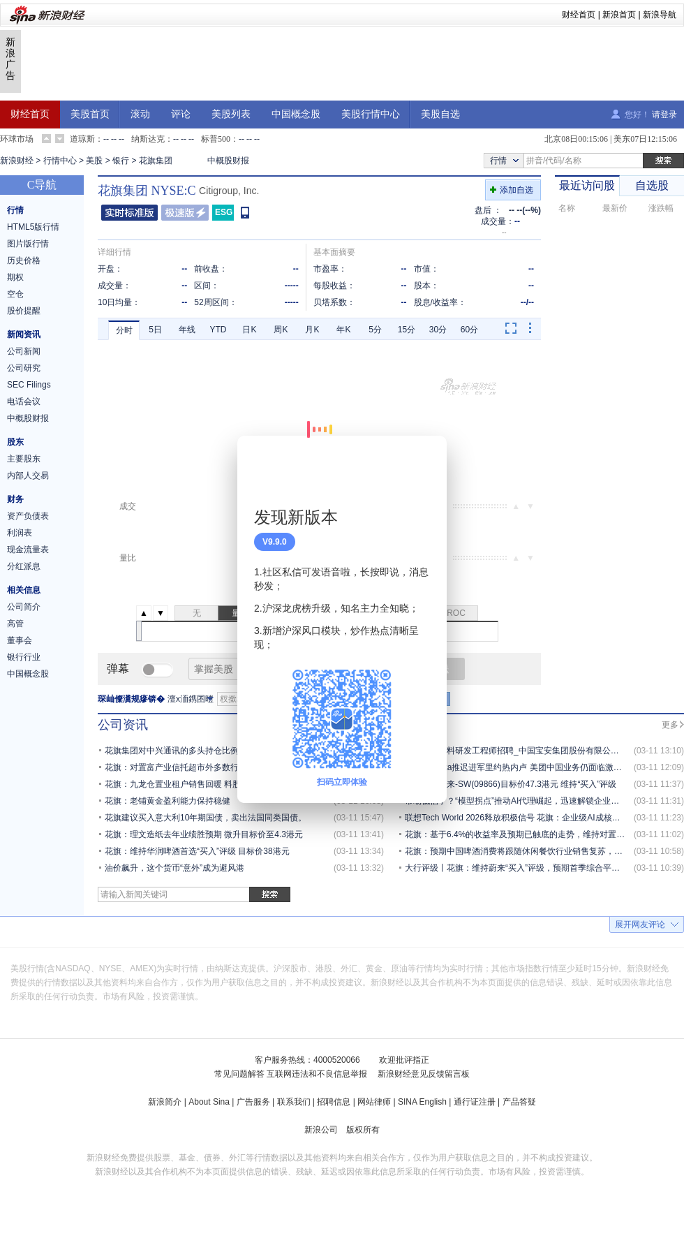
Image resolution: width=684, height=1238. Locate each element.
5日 (155, 329)
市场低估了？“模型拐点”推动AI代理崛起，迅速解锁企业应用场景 (524, 801)
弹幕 (118, 669)
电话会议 (23, 401)
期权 (15, 277)
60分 (469, 329)
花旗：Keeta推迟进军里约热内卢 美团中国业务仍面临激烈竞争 (522, 767)
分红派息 (23, 566)
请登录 (664, 114)
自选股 (652, 185)
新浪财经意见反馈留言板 (424, 1074)
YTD (218, 329)
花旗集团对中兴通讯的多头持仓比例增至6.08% (192, 751)
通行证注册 (475, 1102)
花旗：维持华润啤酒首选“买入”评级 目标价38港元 (197, 851)
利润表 (19, 533)
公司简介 (23, 607)
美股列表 (231, 114)
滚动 (140, 114)
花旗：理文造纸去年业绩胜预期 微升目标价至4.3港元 (204, 834)
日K (249, 329)
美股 (94, 160)
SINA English (422, 1102)
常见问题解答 (239, 1074)
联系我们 (294, 1102)
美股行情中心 (370, 114)
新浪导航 (659, 15)
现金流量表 (28, 549)
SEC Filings (29, 385)
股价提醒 (23, 311)
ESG (223, 212)
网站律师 (374, 1102)
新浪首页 (619, 15)
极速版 (185, 213)
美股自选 (440, 114)
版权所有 (363, 1130)
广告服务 (253, 1102)
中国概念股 (296, 114)
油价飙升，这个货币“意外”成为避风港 (174, 868)
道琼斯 (82, 139)
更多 (670, 725)
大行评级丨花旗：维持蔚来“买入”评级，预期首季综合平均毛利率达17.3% (541, 868)
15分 (406, 329)
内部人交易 (28, 475)
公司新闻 (23, 351)
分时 (124, 330)
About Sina (209, 1102)
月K (312, 329)
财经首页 (578, 15)
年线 (187, 329)
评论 (181, 114)
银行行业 (23, 657)
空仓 (15, 294)
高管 (15, 623)
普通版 (129, 213)
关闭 (428, 460)
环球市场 (17, 139)
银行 (120, 160)
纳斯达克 (148, 139)
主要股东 (23, 459)
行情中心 (60, 160)
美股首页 (90, 114)
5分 (375, 329)
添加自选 (516, 190)
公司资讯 (123, 725)
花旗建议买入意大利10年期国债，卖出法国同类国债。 (205, 818)
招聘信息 (333, 1102)
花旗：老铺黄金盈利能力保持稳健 (167, 801)
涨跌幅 (661, 208)
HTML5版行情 (33, 227)
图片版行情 (28, 244)
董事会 (19, 640)
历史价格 (23, 260)
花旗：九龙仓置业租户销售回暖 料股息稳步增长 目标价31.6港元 (224, 784)
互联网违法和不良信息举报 (317, 1074)
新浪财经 (17, 160)
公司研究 (23, 368)
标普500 (215, 139)
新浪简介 (164, 1102)
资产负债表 (28, 516)
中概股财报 (228, 160)
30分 (438, 329)
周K (281, 329)
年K (343, 329)
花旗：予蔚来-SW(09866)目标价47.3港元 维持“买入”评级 (510, 784)
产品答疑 (519, 1102)
